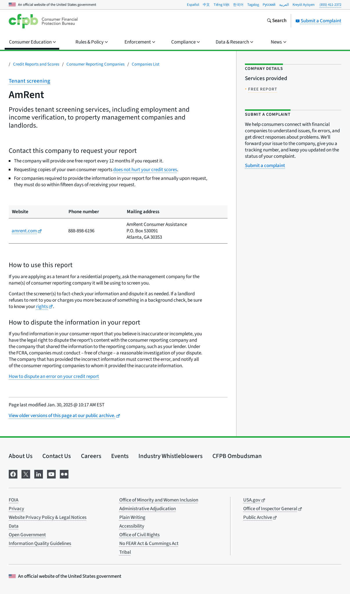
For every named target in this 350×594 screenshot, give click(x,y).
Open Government (27, 534)
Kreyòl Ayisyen (304, 4)
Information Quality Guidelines (40, 543)
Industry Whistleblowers (170, 456)
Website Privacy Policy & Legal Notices (47, 517)
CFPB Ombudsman (237, 456)
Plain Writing (132, 517)
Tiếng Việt (221, 4)
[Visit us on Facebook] (13, 473)
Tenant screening (29, 81)
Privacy (16, 508)
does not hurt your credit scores (145, 169)
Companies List (145, 64)
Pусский (269, 4)
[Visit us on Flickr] (64, 473)
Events (120, 456)
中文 (206, 4)
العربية (284, 4)
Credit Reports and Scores (36, 64)
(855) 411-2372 (330, 4)
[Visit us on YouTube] (51, 473)
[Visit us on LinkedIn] (38, 473)
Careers (91, 456)
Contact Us (56, 456)
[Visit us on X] (25, 473)
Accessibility (131, 526)
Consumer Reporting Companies (95, 64)
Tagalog (253, 4)
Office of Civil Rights (139, 534)
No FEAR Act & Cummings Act (148, 543)
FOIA (13, 500)
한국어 (238, 4)
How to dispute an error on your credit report (54, 376)
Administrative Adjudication (147, 508)
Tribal (125, 552)
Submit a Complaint (318, 20)
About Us (21, 456)
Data (14, 526)
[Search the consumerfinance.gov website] (276, 21)
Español (193, 4)
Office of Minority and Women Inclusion (158, 500)
